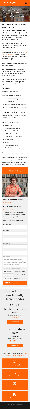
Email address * (7, 243)
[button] (25, 3)
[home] (9, 3)
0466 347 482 (8, 209)
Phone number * (7, 250)
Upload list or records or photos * (11, 268)
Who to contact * (7, 224)
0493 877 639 (8, 202)
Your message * (7, 256)
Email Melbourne (15, 317)
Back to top (15, 407)
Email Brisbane (15, 341)
